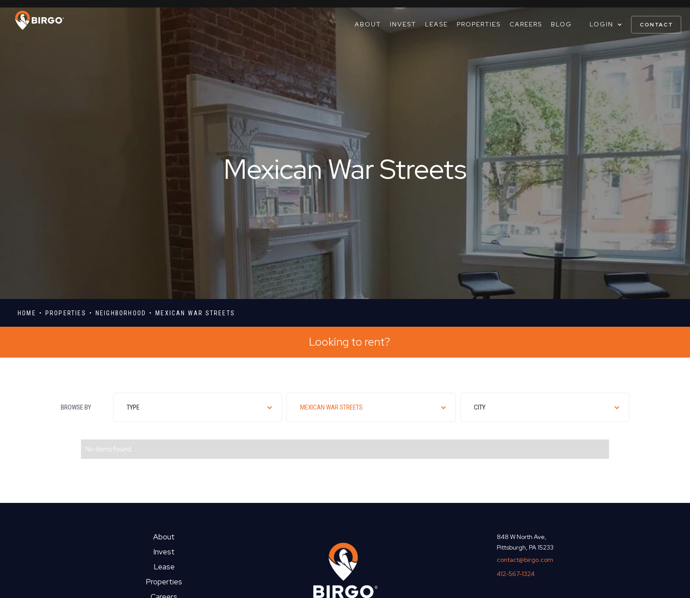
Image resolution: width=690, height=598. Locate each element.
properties (65, 313)
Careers (526, 24)
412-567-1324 (516, 574)
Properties (479, 24)
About (368, 24)
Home (27, 313)
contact (656, 24)
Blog (561, 24)
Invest (403, 24)
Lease (436, 24)
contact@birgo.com (525, 560)
